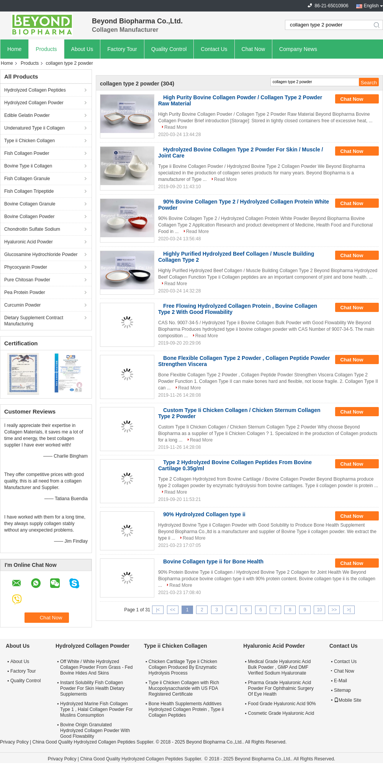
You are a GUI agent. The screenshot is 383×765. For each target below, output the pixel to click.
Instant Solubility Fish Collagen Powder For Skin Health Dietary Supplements (92, 688)
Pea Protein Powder (24, 292)
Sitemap (342, 690)
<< (172, 609)
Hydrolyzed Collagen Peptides (35, 90)
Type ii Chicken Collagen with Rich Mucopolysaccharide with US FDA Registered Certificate (184, 688)
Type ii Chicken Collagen (29, 140)
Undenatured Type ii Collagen (34, 128)
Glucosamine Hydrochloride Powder (40, 254)
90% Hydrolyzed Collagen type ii (204, 514)
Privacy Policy (14, 742)
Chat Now (253, 49)
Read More (175, 127)
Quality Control (169, 49)
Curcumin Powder (22, 305)
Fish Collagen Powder (26, 153)
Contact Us (214, 49)
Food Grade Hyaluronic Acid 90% (282, 703)
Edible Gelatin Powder (27, 115)
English (371, 5)
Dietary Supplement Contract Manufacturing (33, 321)
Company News (298, 49)
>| (349, 609)
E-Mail (340, 680)
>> (334, 609)
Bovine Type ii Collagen (28, 166)
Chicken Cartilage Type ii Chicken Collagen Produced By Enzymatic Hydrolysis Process (183, 667)
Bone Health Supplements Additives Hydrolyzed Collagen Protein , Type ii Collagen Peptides (186, 709)
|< (158, 609)
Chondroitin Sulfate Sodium (32, 229)
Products (46, 49)
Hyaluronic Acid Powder (28, 242)
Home (14, 49)
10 (319, 609)
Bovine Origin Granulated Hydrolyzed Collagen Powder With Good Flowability (95, 730)
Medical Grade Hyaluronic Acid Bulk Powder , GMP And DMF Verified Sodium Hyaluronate (279, 667)
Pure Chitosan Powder (27, 279)
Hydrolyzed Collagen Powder (34, 102)
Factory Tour (122, 49)
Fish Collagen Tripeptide (29, 191)
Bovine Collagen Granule (29, 204)
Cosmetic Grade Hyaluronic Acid (281, 713)
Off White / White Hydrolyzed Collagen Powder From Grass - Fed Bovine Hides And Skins (96, 667)
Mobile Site (347, 700)
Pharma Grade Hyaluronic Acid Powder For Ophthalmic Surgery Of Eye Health (280, 688)
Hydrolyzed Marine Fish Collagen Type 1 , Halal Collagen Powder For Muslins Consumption (96, 709)
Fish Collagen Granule (27, 178)
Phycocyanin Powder (25, 267)
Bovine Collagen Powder (29, 216)
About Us (82, 49)
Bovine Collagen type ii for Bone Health (213, 561)
